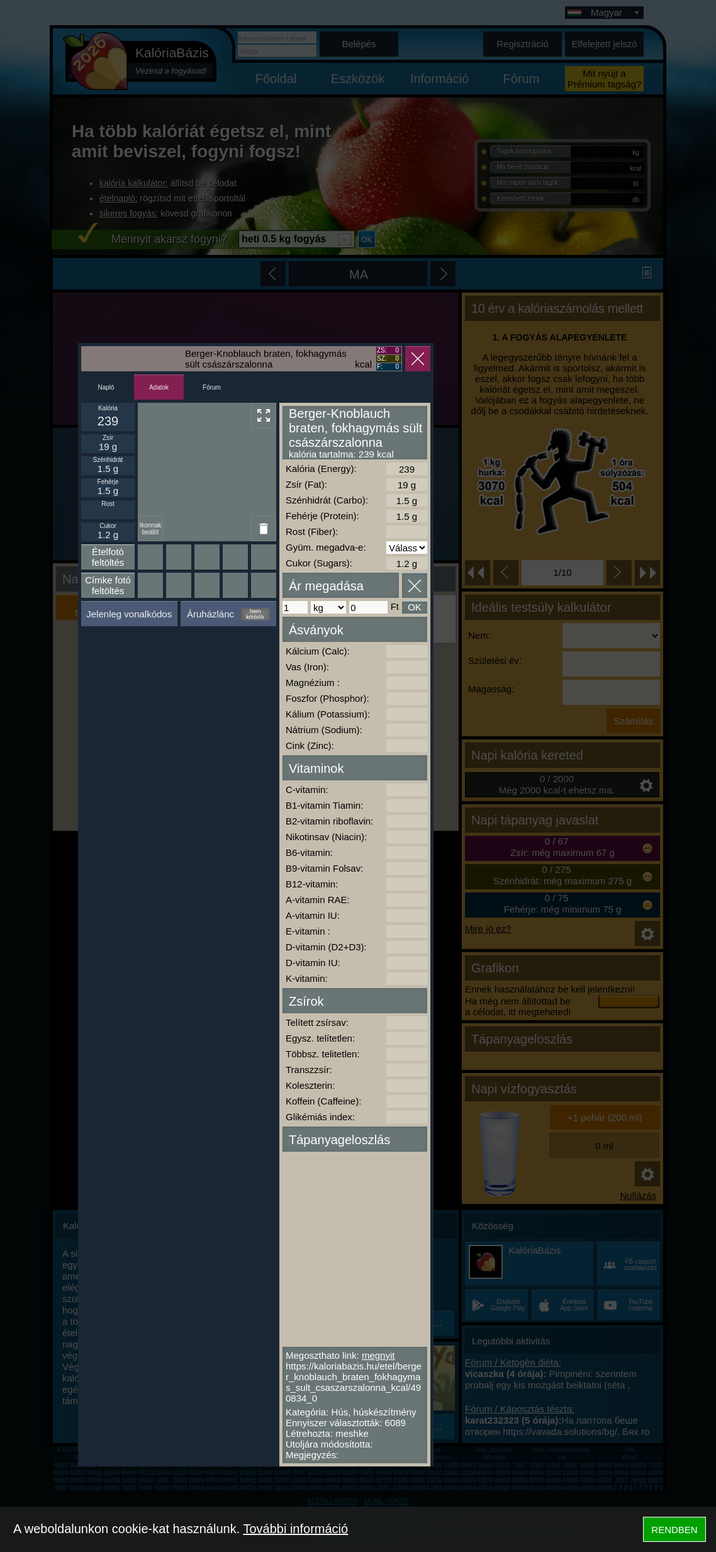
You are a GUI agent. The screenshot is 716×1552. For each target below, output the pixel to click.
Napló (106, 387)
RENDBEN (674, 1529)
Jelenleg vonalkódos (129, 614)
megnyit (378, 1355)
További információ (295, 1529)
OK (415, 607)
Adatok (159, 387)
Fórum (212, 387)
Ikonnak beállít (150, 529)
